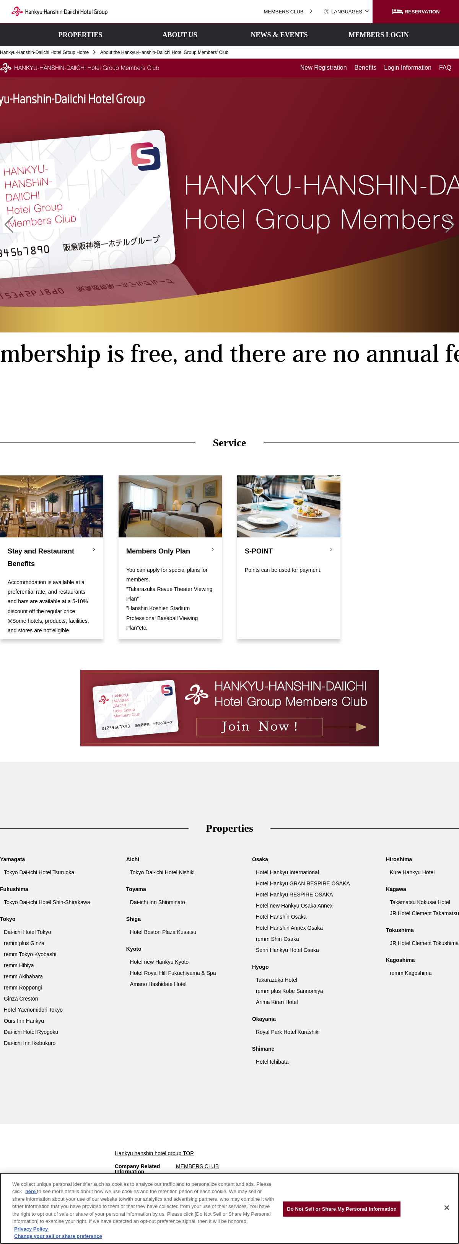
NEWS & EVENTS (279, 35)
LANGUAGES (343, 12)
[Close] (446, 1207)
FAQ (445, 67)
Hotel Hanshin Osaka (281, 917)
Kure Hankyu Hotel (412, 872)
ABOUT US (179, 35)
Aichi (132, 859)
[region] (229, 1208)
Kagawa (396, 889)
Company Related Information (137, 1169)
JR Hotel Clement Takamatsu (424, 913)
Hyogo (260, 967)
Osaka (260, 859)
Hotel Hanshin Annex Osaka (289, 928)
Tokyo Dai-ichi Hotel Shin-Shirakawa (47, 902)
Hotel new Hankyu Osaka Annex (294, 906)
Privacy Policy (31, 1229)
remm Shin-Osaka (277, 939)
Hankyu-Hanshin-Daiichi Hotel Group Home (44, 52)
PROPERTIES (80, 35)
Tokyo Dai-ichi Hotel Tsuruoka (39, 872)
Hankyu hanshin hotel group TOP (154, 1153)
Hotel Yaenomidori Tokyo (33, 1010)
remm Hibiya (19, 965)
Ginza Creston (21, 999)
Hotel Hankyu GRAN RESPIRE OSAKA (303, 883)
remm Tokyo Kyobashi (30, 954)
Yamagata (12, 859)
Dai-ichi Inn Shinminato (157, 902)
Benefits (366, 67)
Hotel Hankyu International (287, 872)
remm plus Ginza (24, 943)
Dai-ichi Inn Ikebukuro (29, 1043)
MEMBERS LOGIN (378, 35)
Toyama (136, 889)
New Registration (323, 67)
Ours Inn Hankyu (24, 1021)
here (31, 1191)
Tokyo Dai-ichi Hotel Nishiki (162, 872)
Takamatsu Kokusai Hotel (420, 902)
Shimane (263, 1049)
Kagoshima (400, 960)
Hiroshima (399, 859)
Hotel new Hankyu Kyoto (159, 962)
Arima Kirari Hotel (277, 1002)
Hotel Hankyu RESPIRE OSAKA (294, 894)
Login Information (407, 67)
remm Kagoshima (411, 973)
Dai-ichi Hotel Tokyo (27, 932)
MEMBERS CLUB (283, 12)
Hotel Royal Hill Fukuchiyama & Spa (173, 973)
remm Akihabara (23, 976)
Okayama (264, 1019)
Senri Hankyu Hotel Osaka (287, 950)
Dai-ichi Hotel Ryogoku (31, 1032)
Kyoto (134, 949)
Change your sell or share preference (58, 1236)
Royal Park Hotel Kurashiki (288, 1032)
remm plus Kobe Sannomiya (289, 991)
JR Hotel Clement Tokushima (424, 943)
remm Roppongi (23, 987)
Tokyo (7, 919)
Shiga (133, 919)
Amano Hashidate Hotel (158, 984)
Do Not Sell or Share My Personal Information (342, 1209)
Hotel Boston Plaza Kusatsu (163, 932)
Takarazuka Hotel (276, 980)
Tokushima (400, 930)
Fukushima (14, 889)
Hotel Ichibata (272, 1062)
